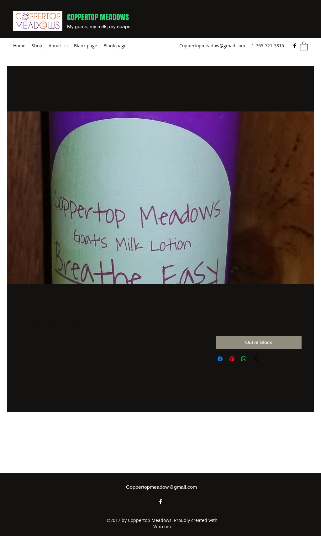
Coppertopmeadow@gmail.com (212, 46)
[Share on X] (256, 359)
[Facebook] (295, 46)
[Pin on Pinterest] (232, 359)
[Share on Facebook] (220, 359)
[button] (304, 45)
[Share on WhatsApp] (244, 359)
